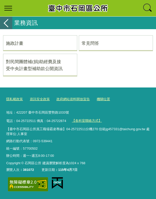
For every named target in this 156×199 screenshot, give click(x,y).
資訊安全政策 (40, 99)
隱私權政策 (14, 99)
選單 (8, 8)
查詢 (148, 8)
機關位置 (103, 99)
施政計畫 (14, 43)
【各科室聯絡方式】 (87, 121)
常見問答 (90, 43)
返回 (6, 23)
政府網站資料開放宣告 (73, 99)
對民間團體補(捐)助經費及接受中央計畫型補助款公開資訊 (34, 65)
